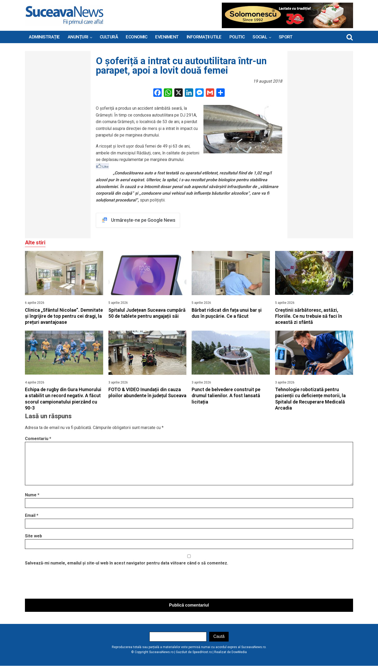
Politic (237, 36)
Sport (286, 36)
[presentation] (65, 584)
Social (260, 36)
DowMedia (239, 652)
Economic (136, 36)
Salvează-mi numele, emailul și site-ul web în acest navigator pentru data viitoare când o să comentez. (126, 563)
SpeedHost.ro (202, 652)
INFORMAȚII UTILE (204, 36)
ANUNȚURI (78, 36)
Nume (32, 495)
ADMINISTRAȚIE (44, 36)
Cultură (109, 36)
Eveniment (167, 36)
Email (31, 515)
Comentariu (38, 438)
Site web (33, 536)
